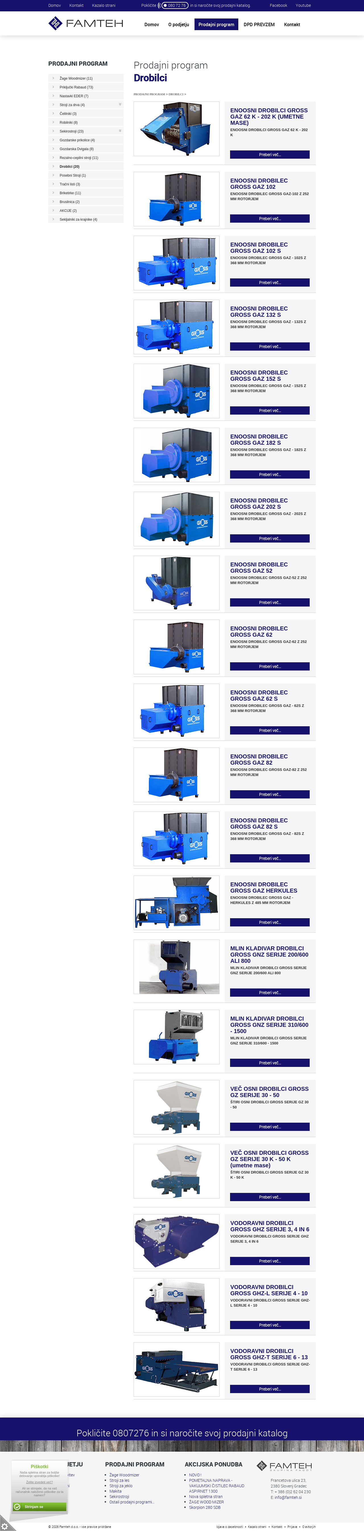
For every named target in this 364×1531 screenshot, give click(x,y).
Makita (115, 1491)
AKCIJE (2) (68, 211)
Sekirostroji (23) (72, 131)
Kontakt (76, 5)
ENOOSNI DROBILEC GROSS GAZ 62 (259, 631)
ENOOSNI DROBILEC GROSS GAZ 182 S (259, 439)
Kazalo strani (103, 5)
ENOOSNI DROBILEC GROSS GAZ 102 (259, 183)
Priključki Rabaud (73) (76, 87)
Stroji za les (119, 1480)
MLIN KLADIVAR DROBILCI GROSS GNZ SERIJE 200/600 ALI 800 (269, 954)
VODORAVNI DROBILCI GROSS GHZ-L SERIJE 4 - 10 (269, 1290)
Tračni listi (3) (70, 184)
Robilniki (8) (69, 123)
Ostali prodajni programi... (131, 1502)
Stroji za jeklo (121, 1485)
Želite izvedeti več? (39, 1482)
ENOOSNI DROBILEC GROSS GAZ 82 (259, 759)
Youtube (303, 5)
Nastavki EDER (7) (74, 96)
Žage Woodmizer (124, 1475)
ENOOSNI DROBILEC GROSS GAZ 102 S (259, 247)
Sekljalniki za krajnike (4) (78, 220)
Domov (54, 5)
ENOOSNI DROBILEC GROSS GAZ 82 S (259, 823)
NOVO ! (195, 1475)
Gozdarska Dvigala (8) (77, 149)
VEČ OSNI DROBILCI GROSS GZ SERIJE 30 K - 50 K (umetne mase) (269, 1159)
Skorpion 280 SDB (205, 1507)
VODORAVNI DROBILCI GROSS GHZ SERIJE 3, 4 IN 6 (269, 1226)
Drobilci (176, 94)
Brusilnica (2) (70, 202)
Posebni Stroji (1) (73, 175)
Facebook (278, 5)
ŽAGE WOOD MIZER (206, 1502)
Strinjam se (34, 1507)
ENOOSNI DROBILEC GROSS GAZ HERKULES (263, 887)
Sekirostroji (119, 1496)
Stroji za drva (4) (72, 105)
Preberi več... (270, 154)
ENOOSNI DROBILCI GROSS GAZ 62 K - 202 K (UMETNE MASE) (269, 116)
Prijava (292, 1526)
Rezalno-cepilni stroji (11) (79, 158)
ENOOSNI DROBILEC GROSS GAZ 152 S (259, 375)
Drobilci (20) (69, 167)
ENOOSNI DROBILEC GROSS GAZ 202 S (259, 503)
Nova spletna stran (206, 1496)
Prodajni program (149, 94)
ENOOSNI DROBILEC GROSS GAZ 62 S (259, 695)
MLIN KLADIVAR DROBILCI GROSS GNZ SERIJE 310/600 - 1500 (269, 1024)
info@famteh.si (288, 1497)
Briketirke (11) (70, 193)
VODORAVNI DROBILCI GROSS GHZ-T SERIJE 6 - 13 (269, 1354)
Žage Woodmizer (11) (76, 78)
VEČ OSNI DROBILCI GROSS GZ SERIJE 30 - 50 (269, 1092)
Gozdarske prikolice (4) (77, 140)
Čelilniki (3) (68, 114)
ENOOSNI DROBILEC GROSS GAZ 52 (259, 567)
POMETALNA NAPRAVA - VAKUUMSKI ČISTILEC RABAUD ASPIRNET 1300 (216, 1486)
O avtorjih (309, 1526)
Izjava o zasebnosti (229, 1526)
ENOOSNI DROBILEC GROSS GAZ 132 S (259, 311)
